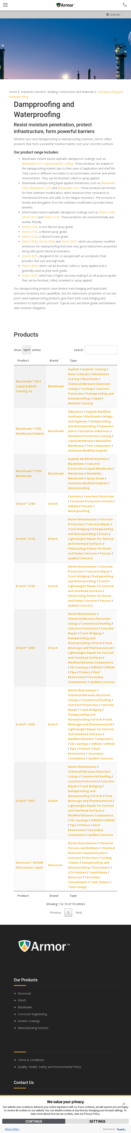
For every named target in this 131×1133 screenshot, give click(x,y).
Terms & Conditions (31, 1060)
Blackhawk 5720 (68, 188)
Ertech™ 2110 (25, 539)
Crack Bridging (78, 529)
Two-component (99, 446)
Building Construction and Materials (72, 92)
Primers (84, 672)
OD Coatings (79, 667)
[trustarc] (121, 1129)
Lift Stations (77, 872)
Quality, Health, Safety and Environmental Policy (49, 1067)
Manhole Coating (80, 403)
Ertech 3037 (69, 241)
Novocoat (55, 865)
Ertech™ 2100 (25, 504)
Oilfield (73, 506)
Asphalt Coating (94, 369)
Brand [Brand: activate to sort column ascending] (54, 360)
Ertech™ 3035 (25, 648)
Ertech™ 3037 (25, 801)
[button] (124, 1103)
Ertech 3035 (30, 241)
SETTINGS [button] (97, 1121)
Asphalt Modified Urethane (87, 459)
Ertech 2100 (107, 212)
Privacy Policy (12, 1129)
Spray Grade (95, 478)
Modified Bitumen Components (90, 662)
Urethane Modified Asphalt (87, 450)
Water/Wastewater (82, 519)
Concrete (74, 496)
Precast (86, 506)
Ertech (53, 504)
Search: (95, 349)
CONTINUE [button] (33, 1121)
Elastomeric (101, 867)
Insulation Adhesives (94, 431)
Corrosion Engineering (32, 1014)
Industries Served (34, 92)
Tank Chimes (99, 882)
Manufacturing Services (33, 1028)
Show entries (27, 349)
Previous (55, 912)
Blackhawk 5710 (40, 188)
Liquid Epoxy (98, 872)
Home (14, 92)
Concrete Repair (98, 524)
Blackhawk (56, 386)
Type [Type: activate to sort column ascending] (73, 360)
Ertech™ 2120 (25, 586)
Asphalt (73, 369)
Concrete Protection (99, 496)
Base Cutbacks (79, 374)
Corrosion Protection (85, 501)
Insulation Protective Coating (89, 436)
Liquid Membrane (80, 441)
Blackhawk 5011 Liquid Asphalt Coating (47, 163)
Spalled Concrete (80, 558)
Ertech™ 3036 (25, 724)
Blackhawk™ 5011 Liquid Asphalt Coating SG (28, 386)
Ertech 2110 (30, 217)
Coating (87, 389)
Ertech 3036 (47, 241)
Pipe (73, 672)
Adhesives (75, 411)
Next (79, 912)
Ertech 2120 (52, 217)
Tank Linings (77, 887)
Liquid (96, 398)
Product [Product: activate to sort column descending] (23, 360)
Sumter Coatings (29, 1021)
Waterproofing (79, 488)
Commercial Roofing (96, 623)
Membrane (76, 473)
